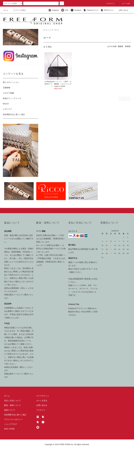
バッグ (51, 30)
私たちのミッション (11, 82)
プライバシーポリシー (13, 419)
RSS (6, 429)
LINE (64, 10)
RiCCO (6, 104)
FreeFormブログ (90, 10)
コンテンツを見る (18, 10)
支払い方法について (12, 400)
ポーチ (57, 30)
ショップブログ (10, 424)
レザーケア (7, 109)
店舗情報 (6, 88)
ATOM (12, 429)
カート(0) (124, 3)
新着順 (127, 46)
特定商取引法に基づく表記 (14, 114)
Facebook (75, 10)
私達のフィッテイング (12, 98)
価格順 (120, 46)
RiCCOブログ (107, 10)
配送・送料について (12, 405)
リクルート (40, 410)
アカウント (109, 3)
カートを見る (41, 400)
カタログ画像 (8, 93)
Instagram (53, 10)
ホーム (6, 10)
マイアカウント (42, 396)
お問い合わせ (122, 10)
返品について (9, 410)
